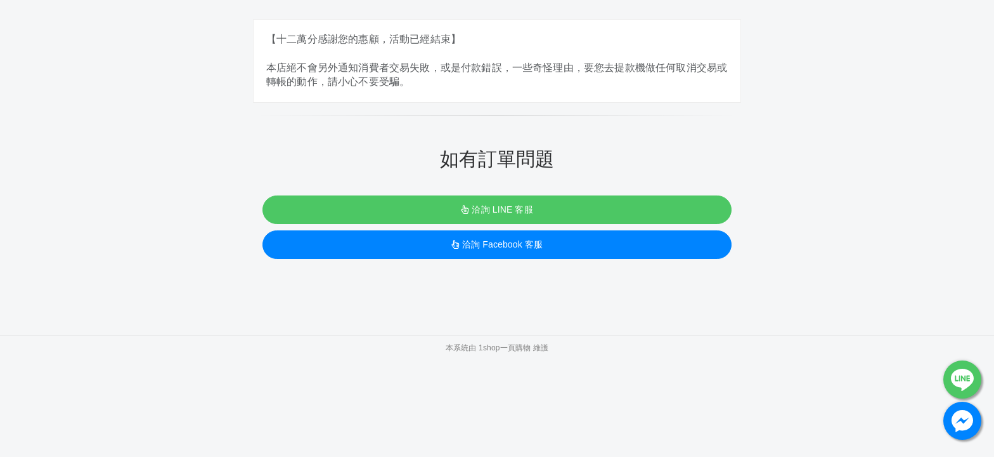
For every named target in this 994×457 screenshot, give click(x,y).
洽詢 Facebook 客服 (497, 244)
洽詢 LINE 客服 (496, 209)
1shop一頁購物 (505, 347)
